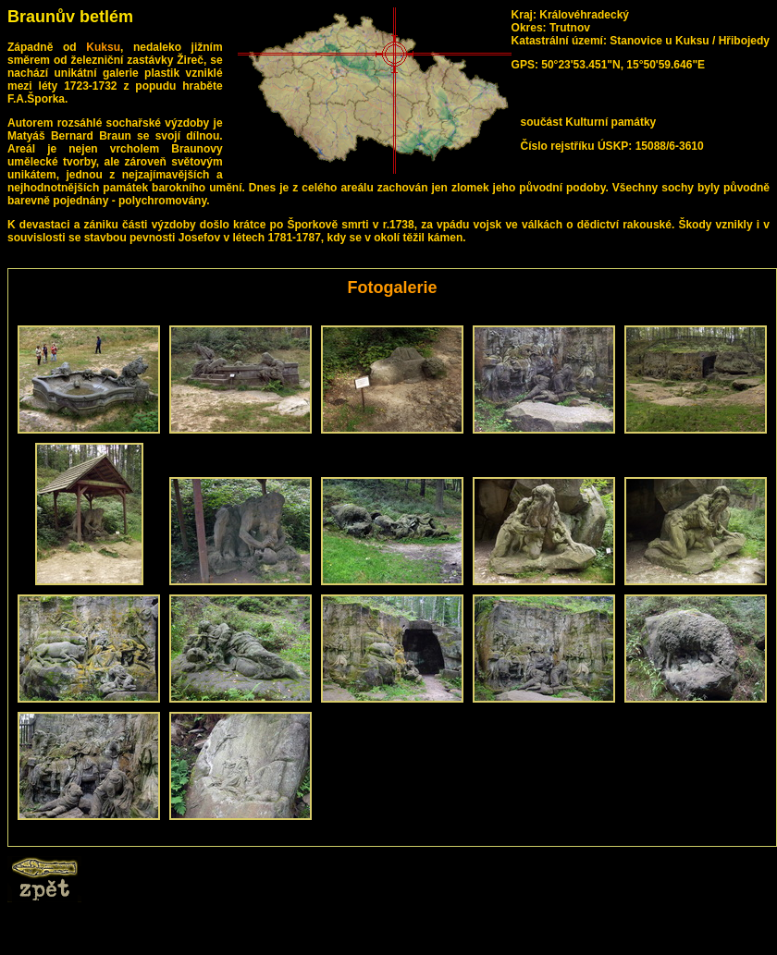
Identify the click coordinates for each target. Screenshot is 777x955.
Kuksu (103, 47)
